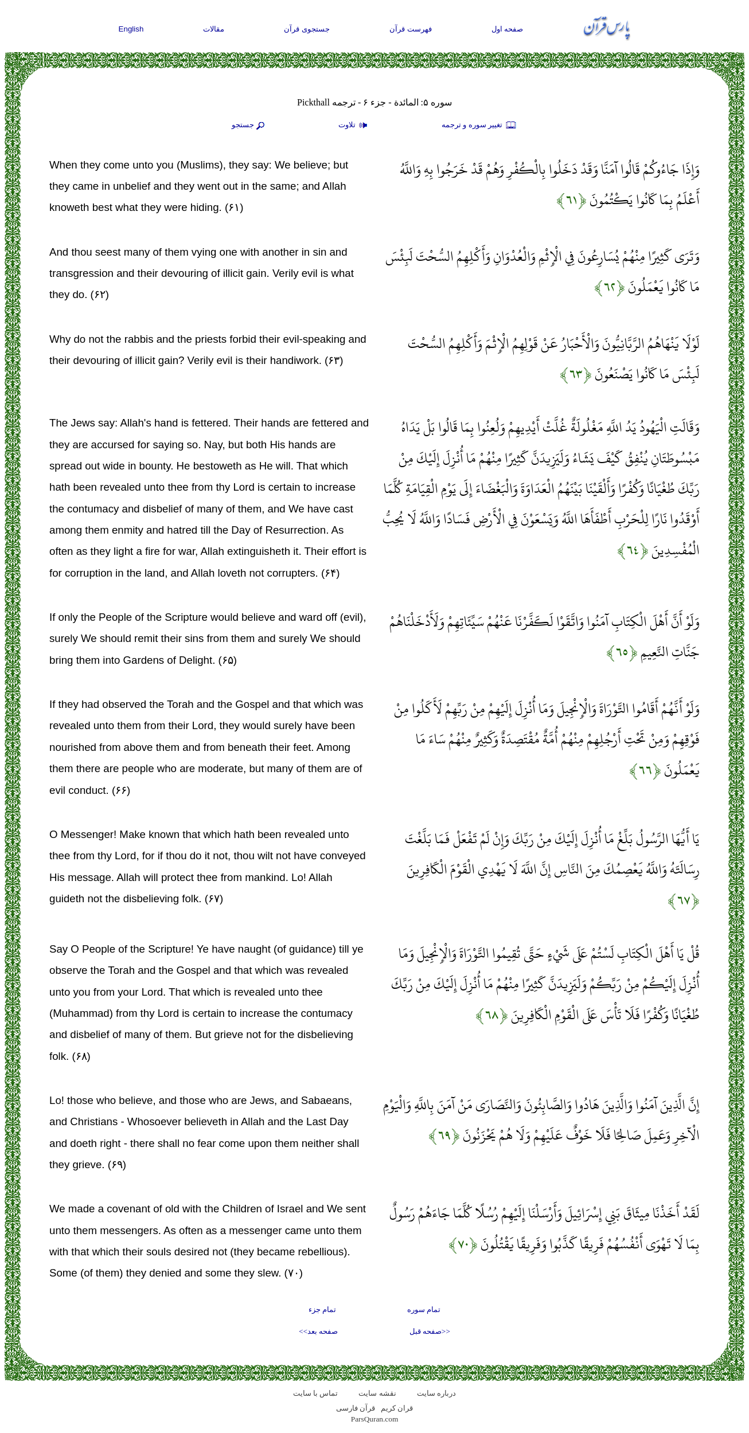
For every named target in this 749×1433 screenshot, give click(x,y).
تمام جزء (322, 1309)
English (131, 29)
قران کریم (397, 1408)
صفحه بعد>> (318, 1331)
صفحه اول (507, 29)
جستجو (249, 125)
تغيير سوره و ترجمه (479, 125)
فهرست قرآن (410, 29)
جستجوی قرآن (307, 29)
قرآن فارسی (355, 1408)
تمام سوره (423, 1309)
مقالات (213, 29)
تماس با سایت (315, 1393)
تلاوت (354, 125)
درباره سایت (436, 1393)
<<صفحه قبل (429, 1331)
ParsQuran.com (375, 1419)
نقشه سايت (377, 1393)
